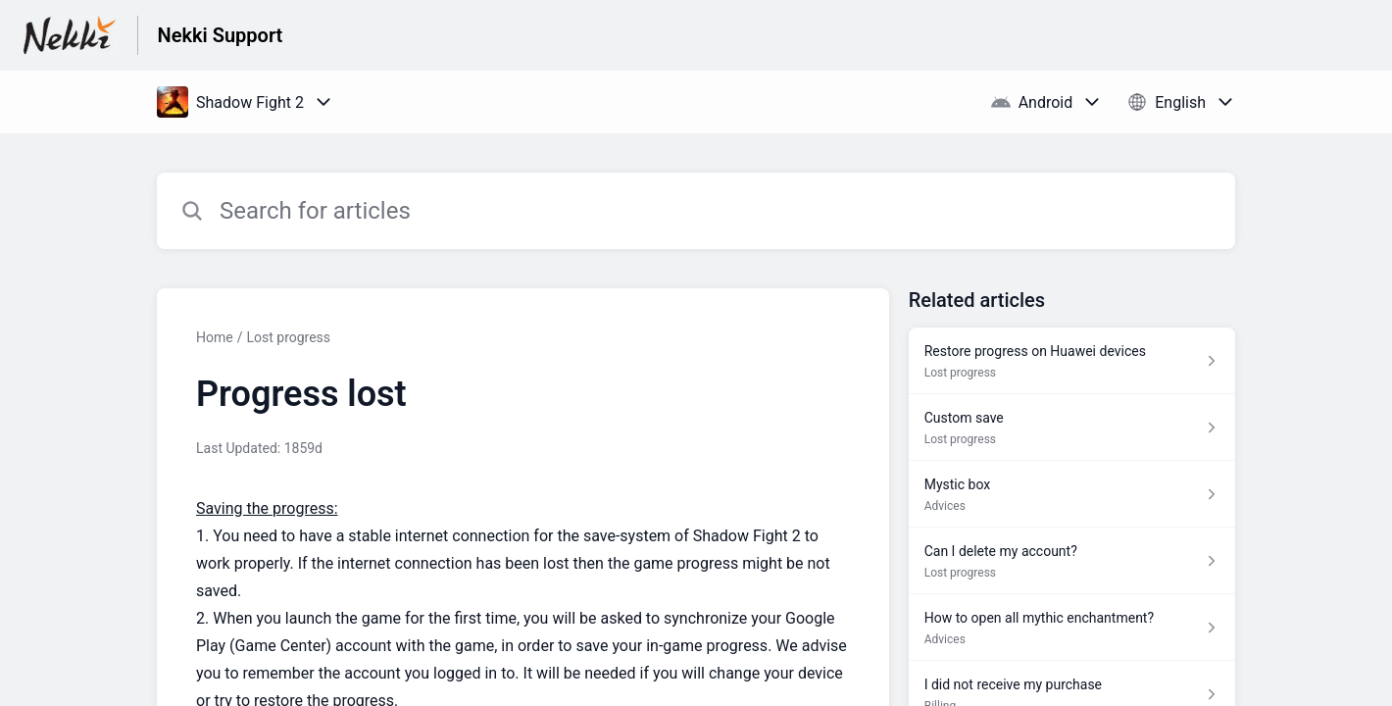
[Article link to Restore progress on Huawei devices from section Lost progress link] (1072, 361)
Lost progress (288, 337)
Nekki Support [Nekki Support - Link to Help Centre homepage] (220, 35)
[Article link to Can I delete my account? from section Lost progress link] (1072, 561)
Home (214, 337)
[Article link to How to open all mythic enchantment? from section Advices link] (1072, 627)
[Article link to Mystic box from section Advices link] (1072, 494)
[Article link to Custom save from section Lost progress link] (1072, 427)
